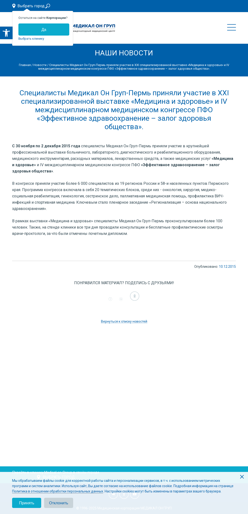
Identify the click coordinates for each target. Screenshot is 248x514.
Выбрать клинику (31, 38)
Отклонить (58, 503)
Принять (26, 503)
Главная (25, 65)
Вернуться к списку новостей (124, 321)
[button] (6, 33)
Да (43, 30)
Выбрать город (31, 6)
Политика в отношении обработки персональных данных (57, 491)
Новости (39, 65)
